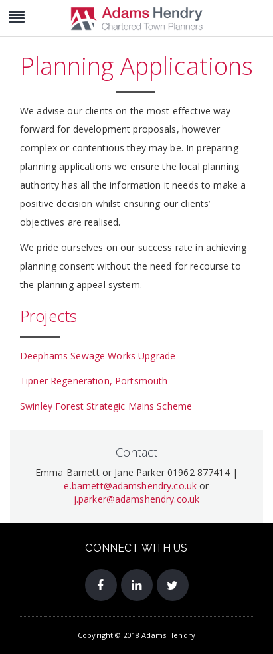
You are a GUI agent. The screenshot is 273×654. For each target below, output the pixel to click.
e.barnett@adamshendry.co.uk (130, 485)
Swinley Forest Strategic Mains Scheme (106, 406)
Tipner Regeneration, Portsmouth (93, 380)
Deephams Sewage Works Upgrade (97, 355)
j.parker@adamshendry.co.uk (137, 499)
